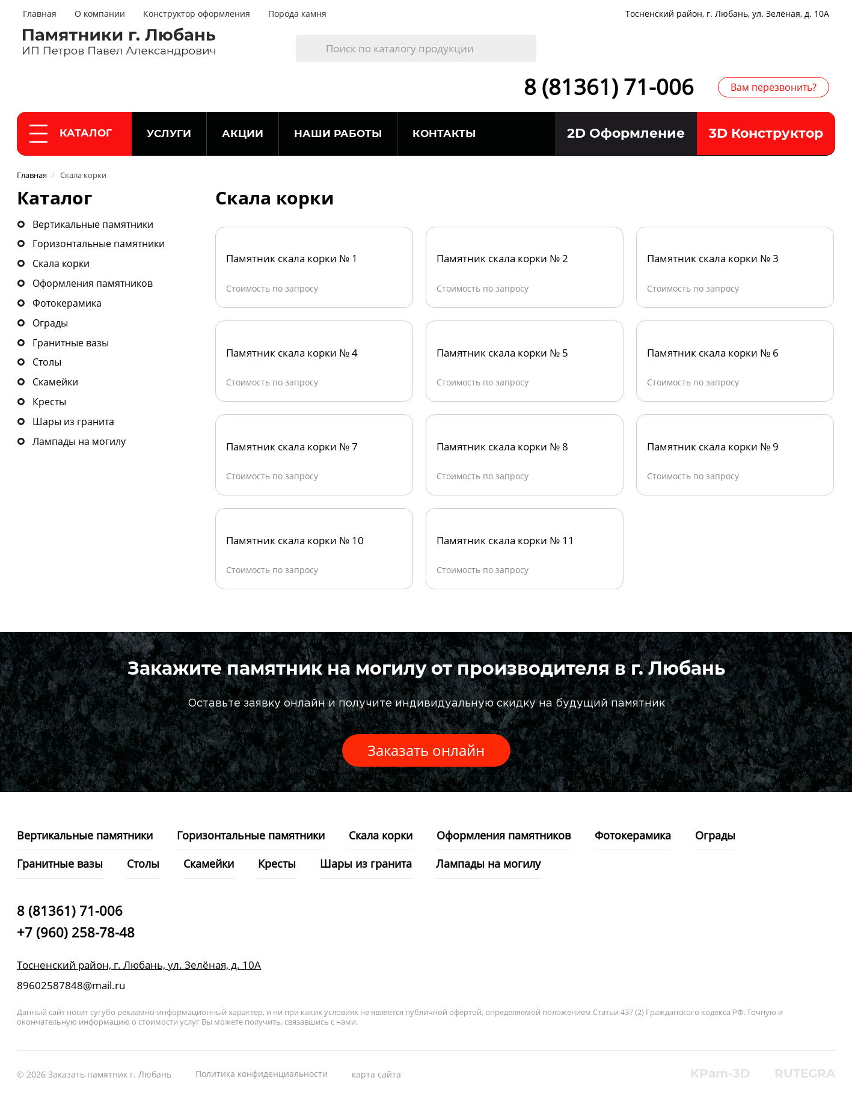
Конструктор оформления (196, 13)
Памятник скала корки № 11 (505, 540)
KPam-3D (720, 1073)
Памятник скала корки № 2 (502, 258)
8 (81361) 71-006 (609, 87)
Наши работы (338, 133)
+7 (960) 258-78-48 (76, 932)
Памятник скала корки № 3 (713, 258)
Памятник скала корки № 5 (502, 353)
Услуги (169, 133)
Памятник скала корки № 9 (713, 446)
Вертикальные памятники (92, 224)
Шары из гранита (73, 421)
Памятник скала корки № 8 (502, 446)
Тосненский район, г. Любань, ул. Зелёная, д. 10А (727, 13)
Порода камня (297, 13)
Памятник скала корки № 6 (713, 353)
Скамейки (55, 381)
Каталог (70, 133)
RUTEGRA (804, 1073)
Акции (242, 133)
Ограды (50, 323)
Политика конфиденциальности (261, 1073)
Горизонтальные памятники (98, 243)
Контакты (444, 133)
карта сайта (376, 1074)
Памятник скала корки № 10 (295, 540)
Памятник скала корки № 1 (292, 258)
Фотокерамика (67, 303)
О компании (100, 13)
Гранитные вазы (70, 342)
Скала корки (61, 263)
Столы (46, 362)
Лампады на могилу (79, 441)
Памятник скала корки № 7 (292, 446)
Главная (40, 13)
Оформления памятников (92, 283)
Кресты (49, 401)
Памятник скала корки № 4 (292, 353)
